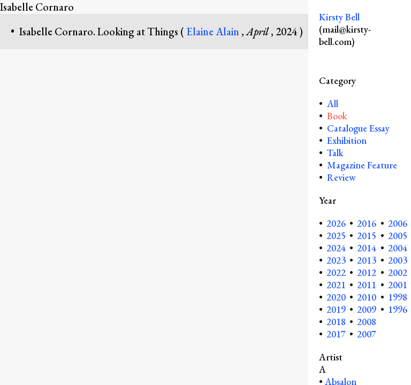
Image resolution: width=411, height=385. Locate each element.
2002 (397, 272)
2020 (336, 297)
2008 (366, 321)
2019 (336, 309)
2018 (336, 321)
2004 (397, 248)
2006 (397, 223)
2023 (336, 260)
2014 (366, 248)
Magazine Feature (362, 165)
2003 (397, 260)
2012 (366, 272)
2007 (366, 334)
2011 (366, 285)
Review (341, 177)
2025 (336, 235)
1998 (397, 297)
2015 (366, 235)
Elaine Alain (213, 31)
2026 (336, 223)
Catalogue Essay (358, 128)
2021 (336, 285)
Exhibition (347, 140)
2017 (336, 334)
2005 (397, 235)
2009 (366, 309)
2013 (366, 260)
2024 (336, 248)
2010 (366, 297)
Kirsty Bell (339, 17)
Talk (335, 153)
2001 (397, 285)
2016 (366, 223)
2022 (336, 272)
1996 (397, 309)
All (331, 103)
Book (337, 116)
